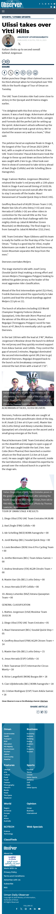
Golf (28, 782)
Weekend (7, 798)
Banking (30, 739)
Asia (5, 816)
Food (6, 777)
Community (8, 757)
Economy (30, 734)
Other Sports (32, 788)
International (32, 813)
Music (6, 793)
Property (30, 749)
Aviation (30, 744)
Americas (7, 811)
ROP (5, 741)
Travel (6, 780)
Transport (7, 739)
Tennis (29, 772)
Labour (6, 754)
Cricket (29, 775)
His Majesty (8, 746)
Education (8, 744)
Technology (8, 834)
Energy (29, 741)
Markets (30, 736)
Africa (6, 818)
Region (6, 808)
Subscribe (8, 884)
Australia (7, 821)
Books (6, 790)
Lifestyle (7, 770)
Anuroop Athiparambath (32, 37)
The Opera (8, 795)
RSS (5, 887)
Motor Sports (32, 777)
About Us (8, 853)
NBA (28, 785)
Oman (29, 808)
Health (6, 736)
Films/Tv (7, 788)
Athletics (30, 780)
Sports (6, 17)
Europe (7, 813)
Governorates (9, 734)
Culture (7, 775)
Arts (5, 772)
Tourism (7, 752)
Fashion (7, 782)
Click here (44, 701)
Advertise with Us (12, 880)
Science (7, 831)
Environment (9, 749)
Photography (9, 785)
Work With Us (10, 868)
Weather (7, 759)
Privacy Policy (10, 872)
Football (30, 770)
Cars (28, 746)
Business (30, 811)
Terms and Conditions (14, 876)
